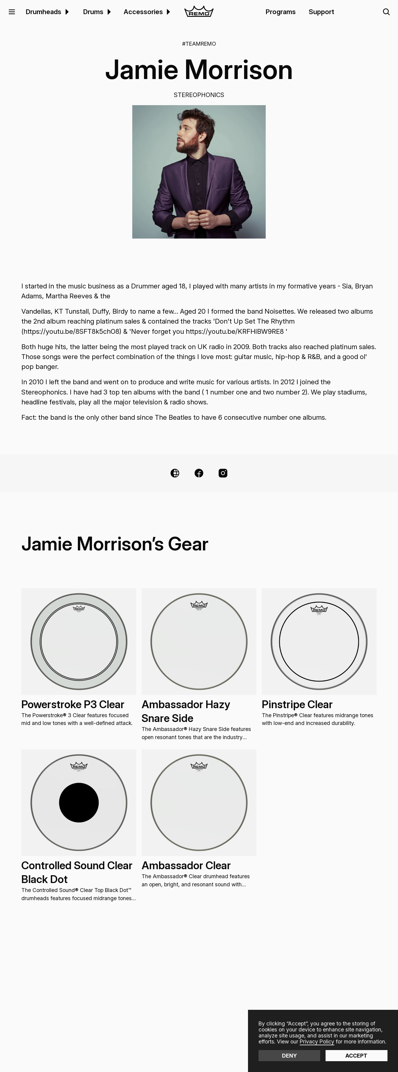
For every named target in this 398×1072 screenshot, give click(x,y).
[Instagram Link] (223, 473)
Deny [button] (289, 1055)
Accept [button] (356, 1055)
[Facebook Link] (199, 473)
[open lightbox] (199, 172)
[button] (11, 12)
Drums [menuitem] (93, 12)
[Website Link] (175, 473)
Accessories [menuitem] (143, 12)
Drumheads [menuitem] (43, 12)
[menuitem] (66, 12)
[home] (199, 12)
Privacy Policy (317, 1041)
